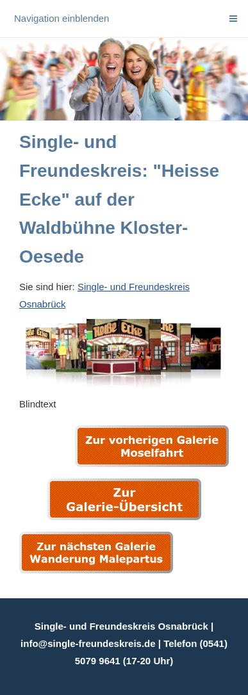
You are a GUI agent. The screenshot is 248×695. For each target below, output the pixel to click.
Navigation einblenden (61, 18)
